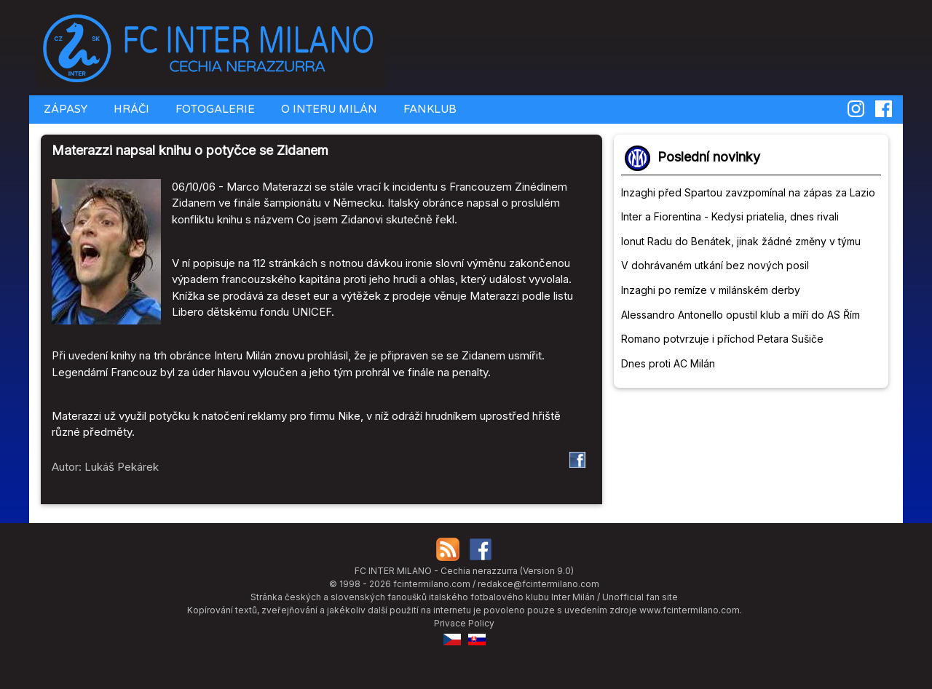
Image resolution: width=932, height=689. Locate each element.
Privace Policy (464, 623)
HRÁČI (130, 109)
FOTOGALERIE (214, 109)
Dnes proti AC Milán (668, 363)
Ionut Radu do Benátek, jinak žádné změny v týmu (741, 241)
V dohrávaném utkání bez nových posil (715, 265)
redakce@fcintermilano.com (538, 583)
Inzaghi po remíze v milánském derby (710, 290)
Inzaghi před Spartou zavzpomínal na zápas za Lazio (748, 192)
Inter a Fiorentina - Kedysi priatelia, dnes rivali (730, 216)
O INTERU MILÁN (327, 109)
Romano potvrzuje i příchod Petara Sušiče (722, 338)
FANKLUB (428, 109)
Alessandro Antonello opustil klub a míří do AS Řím (740, 314)
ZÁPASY (64, 109)
